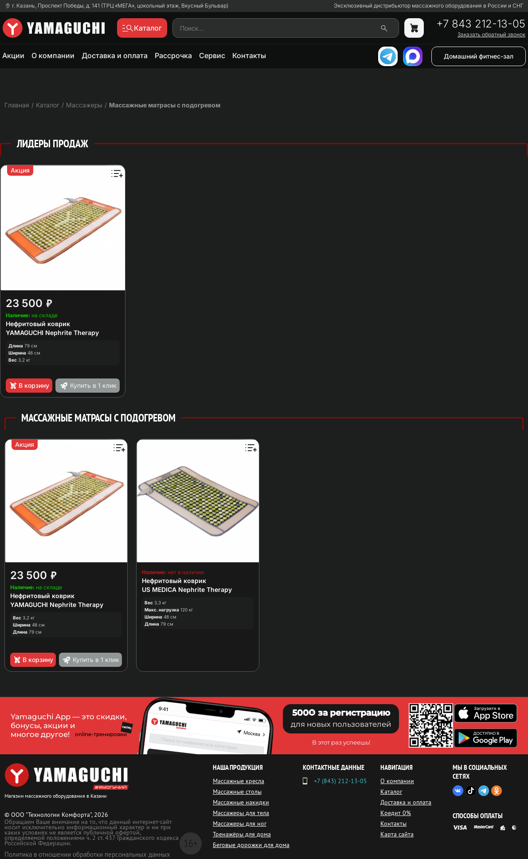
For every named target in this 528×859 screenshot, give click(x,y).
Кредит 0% (395, 813)
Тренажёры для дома (242, 834)
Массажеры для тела (241, 813)
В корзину (29, 385)
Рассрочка (173, 55)
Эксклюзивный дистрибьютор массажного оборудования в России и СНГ (429, 6)
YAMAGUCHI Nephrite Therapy (52, 332)
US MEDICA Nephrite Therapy (187, 589)
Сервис (212, 55)
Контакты (249, 55)
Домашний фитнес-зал (478, 56)
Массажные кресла (238, 781)
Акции (13, 55)
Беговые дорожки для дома (251, 845)
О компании (52, 55)
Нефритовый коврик (38, 323)
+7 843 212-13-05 (480, 24)
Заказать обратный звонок (491, 35)
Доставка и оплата (115, 55)
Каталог (391, 792)
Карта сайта (397, 834)
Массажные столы (237, 792)
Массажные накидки (241, 802)
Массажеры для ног (239, 823)
